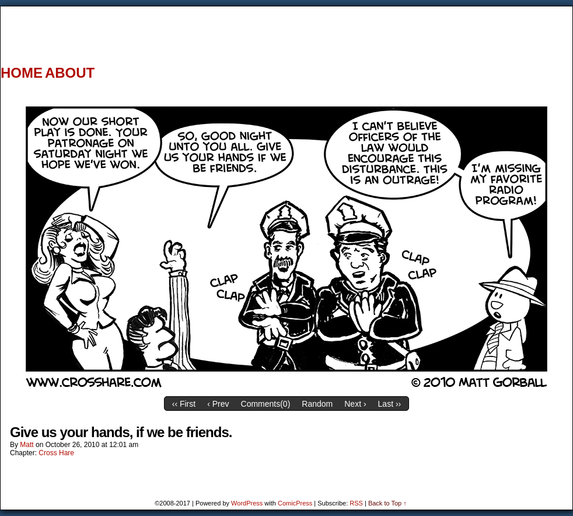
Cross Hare (56, 453)
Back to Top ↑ (387, 503)
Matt (26, 445)
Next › (355, 403)
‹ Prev (218, 403)
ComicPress (295, 503)
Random (317, 403)
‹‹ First (183, 403)
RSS (356, 503)
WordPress (247, 503)
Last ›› (389, 403)
